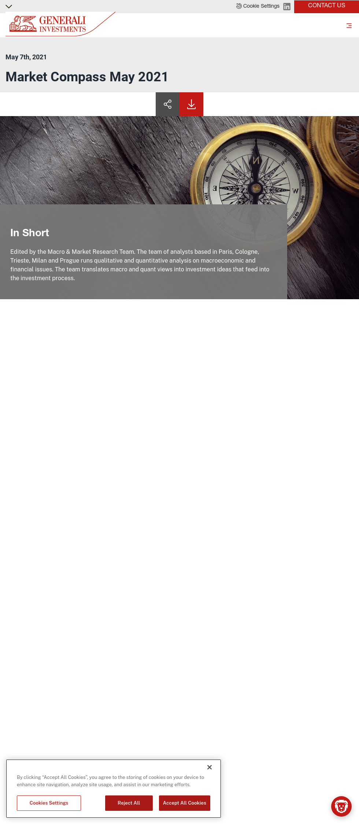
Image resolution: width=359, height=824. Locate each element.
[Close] (209, 767)
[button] (258, 6)
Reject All (129, 803)
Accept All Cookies (184, 803)
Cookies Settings (49, 803)
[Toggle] (349, 25)
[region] (113, 788)
